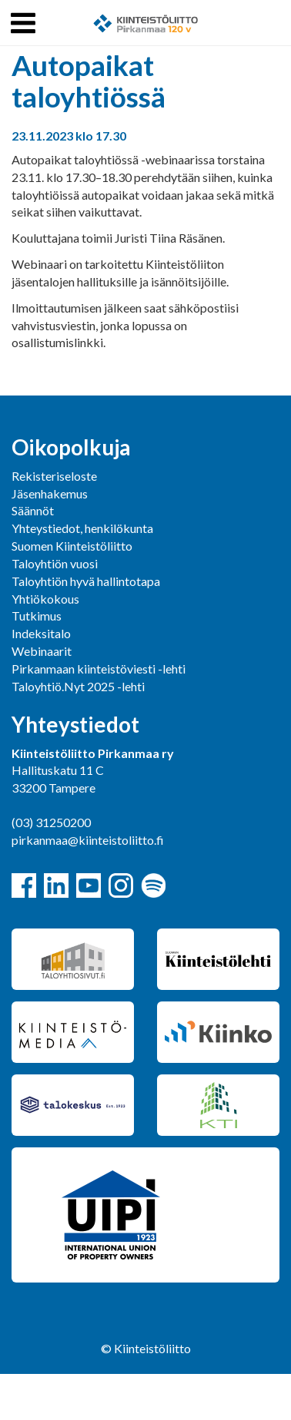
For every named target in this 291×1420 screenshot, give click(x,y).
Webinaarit (42, 651)
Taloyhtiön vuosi (55, 563)
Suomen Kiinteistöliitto (72, 545)
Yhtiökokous (45, 598)
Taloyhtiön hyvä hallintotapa (86, 581)
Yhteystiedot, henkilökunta (82, 528)
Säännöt (33, 510)
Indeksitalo (41, 633)
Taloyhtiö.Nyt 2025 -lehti (79, 686)
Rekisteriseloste (54, 475)
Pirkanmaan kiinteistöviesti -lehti (99, 668)
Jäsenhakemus (50, 493)
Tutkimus (37, 615)
